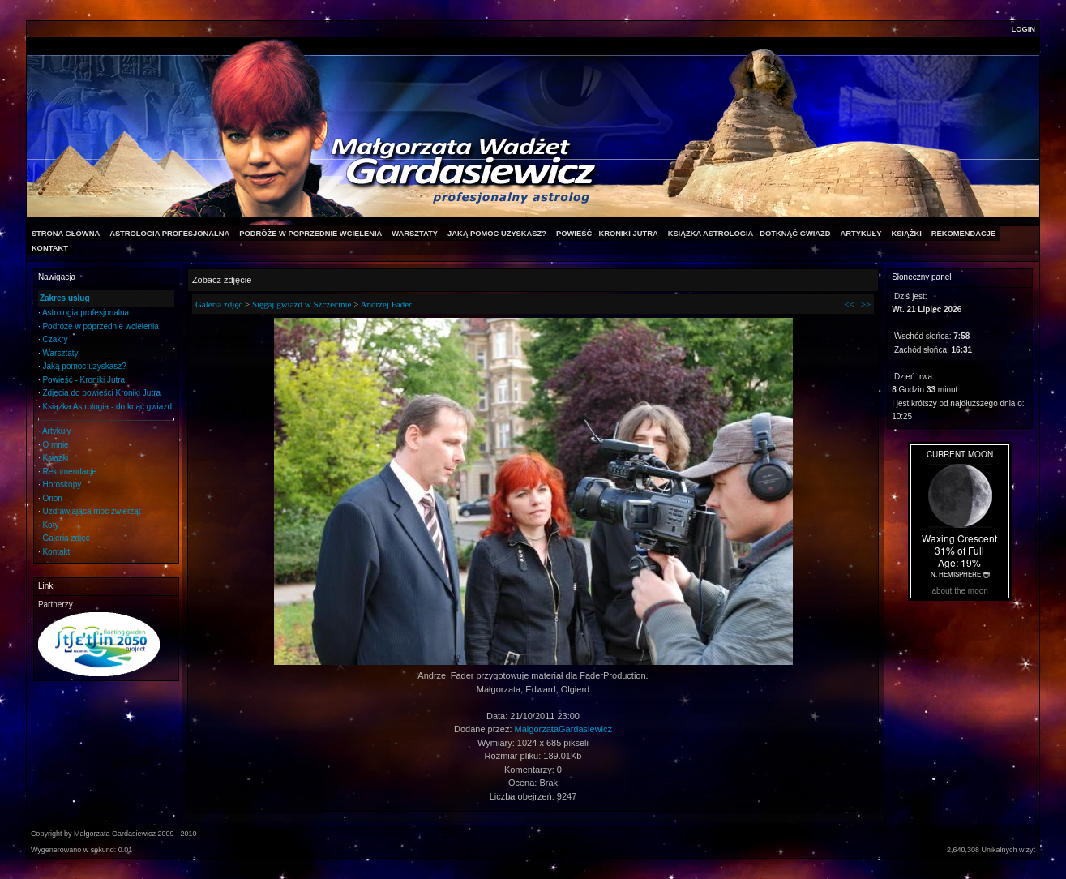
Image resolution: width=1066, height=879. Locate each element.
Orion (52, 498)
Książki (55, 457)
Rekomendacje (69, 471)
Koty (50, 525)
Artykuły (56, 431)
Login (1024, 29)
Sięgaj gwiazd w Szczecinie (301, 304)
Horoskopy (61, 484)
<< (849, 304)
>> (866, 304)
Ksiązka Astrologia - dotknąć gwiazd (107, 406)
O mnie (55, 444)
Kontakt (56, 551)
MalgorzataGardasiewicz (563, 729)
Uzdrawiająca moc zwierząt (91, 511)
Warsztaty (60, 353)
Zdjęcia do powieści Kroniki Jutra (101, 392)
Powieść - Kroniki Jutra (83, 379)
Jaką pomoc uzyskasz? (84, 366)
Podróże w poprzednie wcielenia (100, 326)
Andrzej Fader (386, 304)
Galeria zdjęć (65, 538)
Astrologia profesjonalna (85, 312)
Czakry (54, 339)
